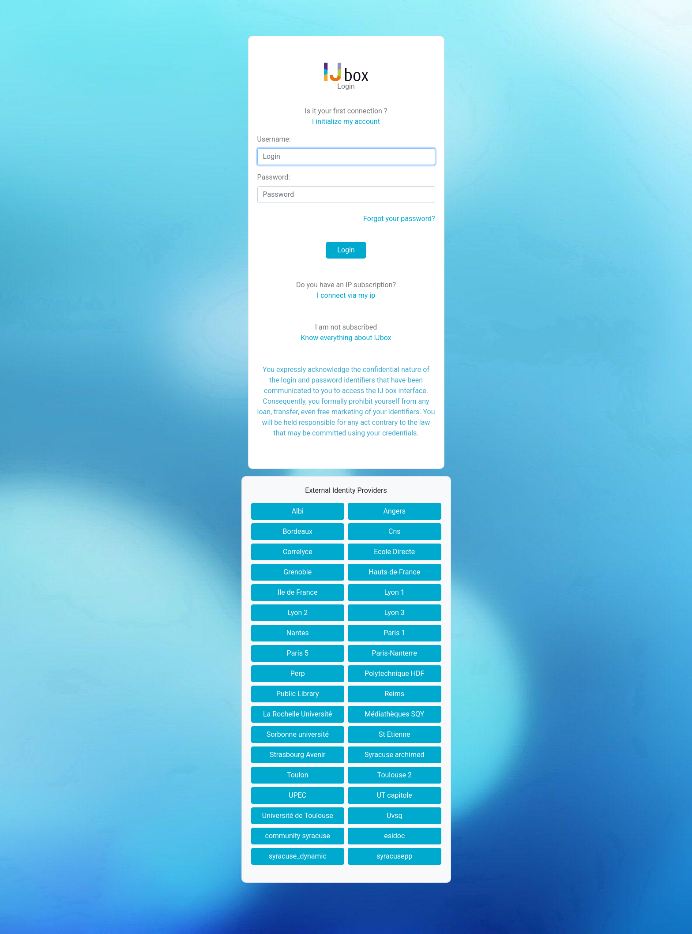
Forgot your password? (399, 218)
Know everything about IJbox (346, 338)
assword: (273, 177)
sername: (274, 139)
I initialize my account (346, 121)
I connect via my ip (346, 295)
